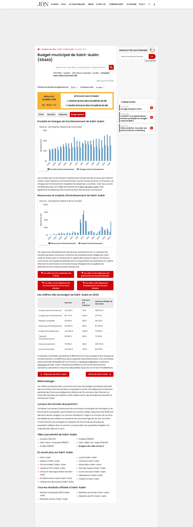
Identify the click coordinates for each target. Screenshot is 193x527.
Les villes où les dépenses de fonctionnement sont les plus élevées (56, 285)
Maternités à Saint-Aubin (90, 464)
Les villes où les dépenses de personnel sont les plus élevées (95, 274)
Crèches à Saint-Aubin (89, 461)
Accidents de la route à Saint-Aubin (56, 478)
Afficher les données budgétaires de (52, 87)
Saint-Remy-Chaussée (81, 73)
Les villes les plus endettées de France (56, 274)
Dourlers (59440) (48, 439)
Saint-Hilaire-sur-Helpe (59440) (93, 442)
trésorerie (42, 365)
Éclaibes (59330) (86, 439)
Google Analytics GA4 (131, 108)
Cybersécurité (116, 4)
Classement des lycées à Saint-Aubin (57, 482)
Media (91, 4)
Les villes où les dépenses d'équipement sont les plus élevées (95, 285)
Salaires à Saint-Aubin (50, 461)
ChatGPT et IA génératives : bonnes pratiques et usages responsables (134, 117)
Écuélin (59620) (47, 446)
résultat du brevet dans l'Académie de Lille (88, 105)
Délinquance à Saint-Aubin (91, 475)
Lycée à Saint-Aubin (88, 457)
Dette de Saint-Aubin (99, 374)
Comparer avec (86, 87)
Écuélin (96, 73)
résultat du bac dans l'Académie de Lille (88, 101)
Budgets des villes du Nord (91, 446)
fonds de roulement (88, 362)
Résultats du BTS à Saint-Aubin (92, 496)
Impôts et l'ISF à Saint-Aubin (52, 468)
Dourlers (66, 73)
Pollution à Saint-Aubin (89, 479)
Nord (60, 49)
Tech (63, 4)
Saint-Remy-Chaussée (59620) (54, 442)
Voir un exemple (150, 60)
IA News (54, 4)
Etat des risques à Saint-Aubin (92, 468)
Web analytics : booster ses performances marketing (134, 128)
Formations (128, 102)
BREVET (49, 105)
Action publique (77, 4)
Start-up (100, 4)
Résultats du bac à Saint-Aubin (54, 499)
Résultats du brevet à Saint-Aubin (94, 492)
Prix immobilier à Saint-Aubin (53, 464)
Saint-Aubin (69, 49)
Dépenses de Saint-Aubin (54, 374)
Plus (142, 4)
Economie (131, 4)
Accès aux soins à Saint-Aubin (92, 472)
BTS (54, 105)
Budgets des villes (49, 49)
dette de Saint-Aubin (88, 187)
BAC (43, 105)
